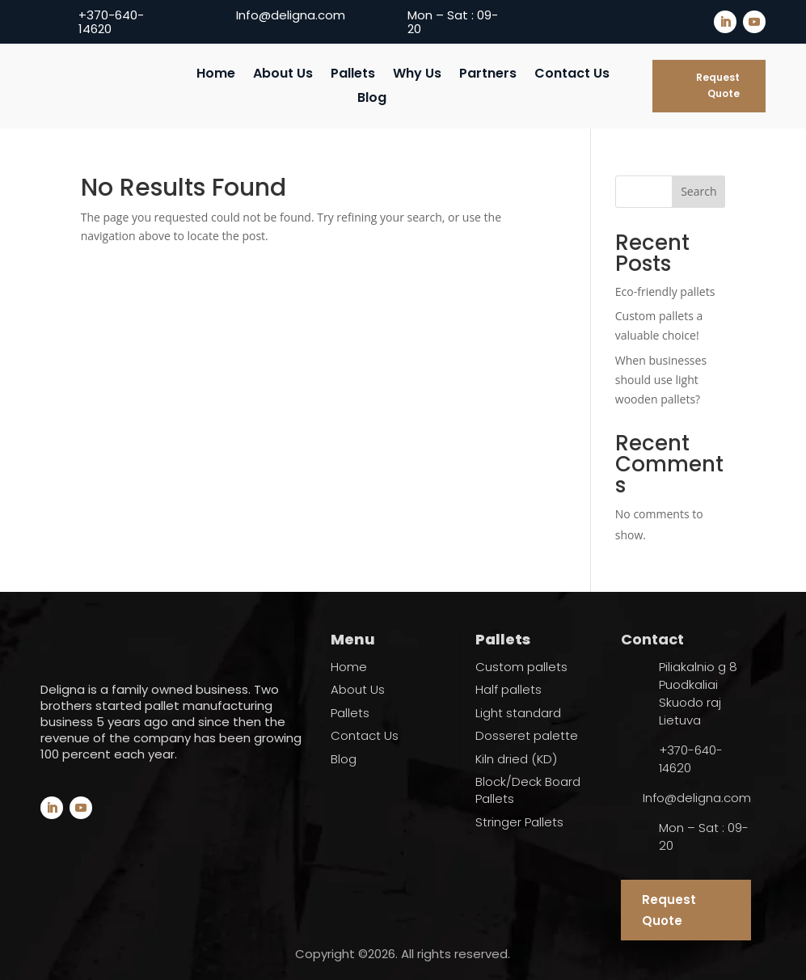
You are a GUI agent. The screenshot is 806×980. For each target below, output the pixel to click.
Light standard (518, 712)
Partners (488, 75)
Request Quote (718, 85)
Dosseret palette (526, 735)
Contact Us (572, 75)
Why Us (417, 75)
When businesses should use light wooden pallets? (661, 380)
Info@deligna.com (290, 14)
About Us (283, 75)
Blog (371, 99)
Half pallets (508, 689)
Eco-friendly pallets (665, 291)
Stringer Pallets (519, 821)
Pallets (353, 75)
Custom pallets (521, 666)
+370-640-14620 (111, 21)
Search (698, 191)
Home (215, 75)
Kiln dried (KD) (516, 758)
